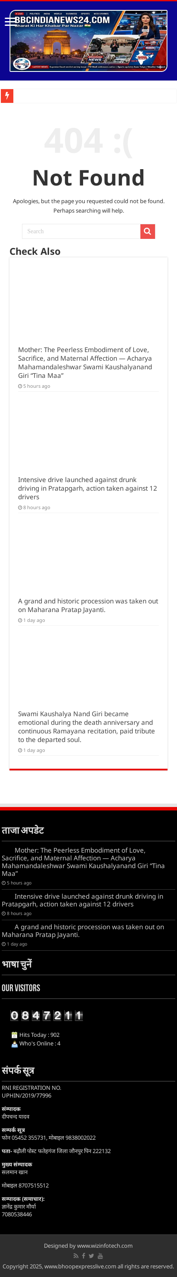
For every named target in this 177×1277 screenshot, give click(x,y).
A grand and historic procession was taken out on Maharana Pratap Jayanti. (88, 605)
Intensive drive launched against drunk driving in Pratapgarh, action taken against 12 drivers (87, 488)
